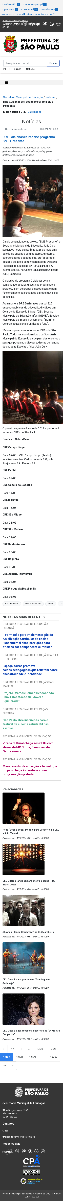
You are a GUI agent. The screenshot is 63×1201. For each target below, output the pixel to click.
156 (6, 1130)
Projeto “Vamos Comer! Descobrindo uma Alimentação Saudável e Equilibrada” (28, 697)
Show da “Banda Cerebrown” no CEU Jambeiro (28, 932)
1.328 (19, 1057)
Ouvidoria (7, 24)
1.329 (32, 1057)
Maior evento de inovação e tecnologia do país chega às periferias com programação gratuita (30, 770)
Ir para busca (10, 9)
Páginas (17, 69)
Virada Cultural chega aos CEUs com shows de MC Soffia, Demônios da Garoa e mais (28, 747)
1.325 (39, 1048)
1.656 (53, 1057)
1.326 (52, 1048)
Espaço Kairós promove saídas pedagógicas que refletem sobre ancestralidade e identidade (30, 670)
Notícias (30, 69)
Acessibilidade (49, 9)
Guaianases (34, 111)
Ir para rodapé (29, 9)
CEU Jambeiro (11, 604)
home (50, 604)
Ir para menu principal (35, 4)
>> (4, 1065)
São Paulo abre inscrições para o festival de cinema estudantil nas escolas (26, 724)
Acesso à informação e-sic (15, 20)
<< (12, 1048)
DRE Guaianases (33, 604)
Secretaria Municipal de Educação (23, 97)
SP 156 (6, 27)
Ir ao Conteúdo (11, 4)
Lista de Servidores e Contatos (20, 1137)
